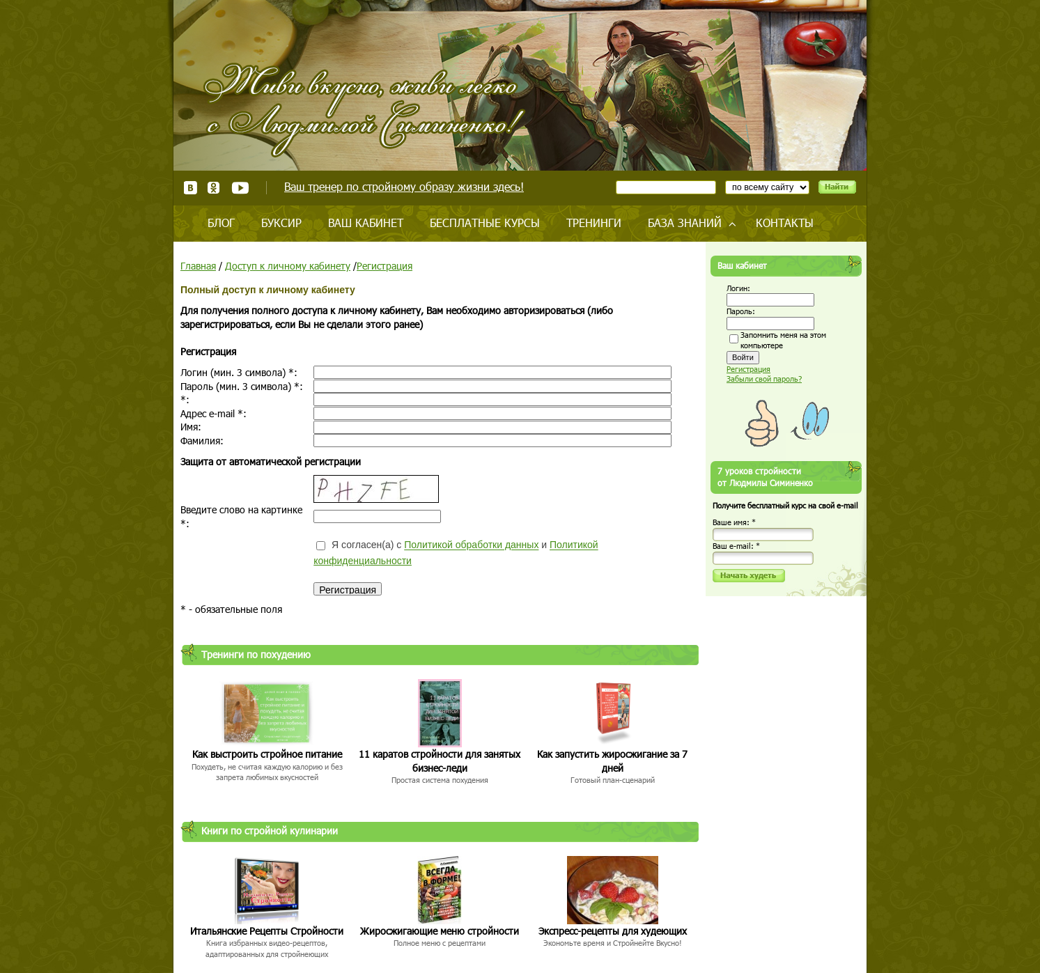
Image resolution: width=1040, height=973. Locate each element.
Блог (221, 222)
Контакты (785, 222)
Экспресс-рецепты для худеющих (612, 930)
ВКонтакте (190, 187)
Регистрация (384, 265)
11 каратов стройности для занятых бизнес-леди (439, 760)
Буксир (281, 222)
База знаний (685, 222)
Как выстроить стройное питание (267, 754)
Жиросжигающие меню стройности (439, 930)
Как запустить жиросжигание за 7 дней (612, 760)
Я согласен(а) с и (455, 552)
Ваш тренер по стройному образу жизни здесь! (404, 186)
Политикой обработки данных (471, 545)
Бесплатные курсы (485, 222)
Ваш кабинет (365, 222)
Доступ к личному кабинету (287, 265)
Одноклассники (214, 187)
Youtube (240, 187)
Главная (198, 265)
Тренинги (593, 222)
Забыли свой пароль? (764, 378)
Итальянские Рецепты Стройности (266, 930)
